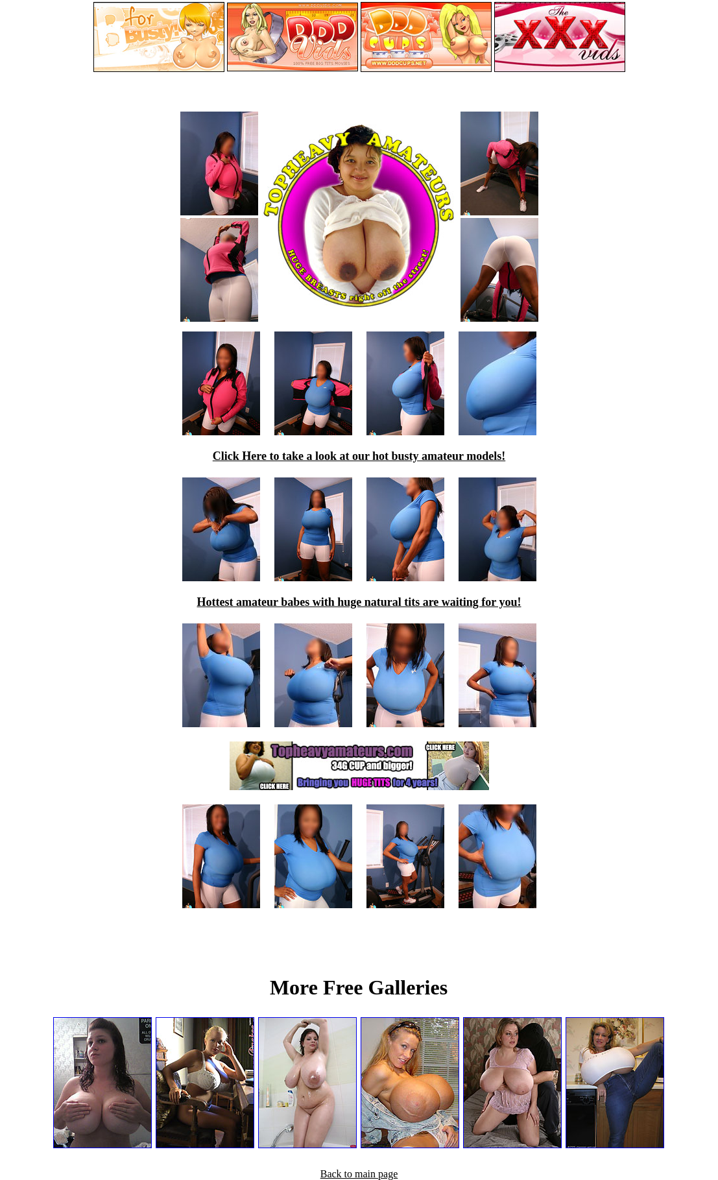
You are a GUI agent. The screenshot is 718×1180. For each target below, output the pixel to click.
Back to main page (359, 1173)
